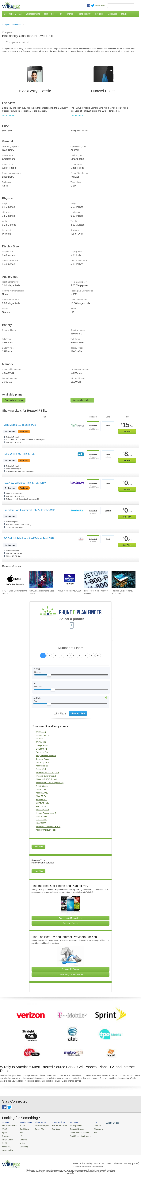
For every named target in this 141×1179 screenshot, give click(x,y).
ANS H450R (41, 806)
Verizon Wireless (8, 1125)
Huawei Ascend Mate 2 (46, 813)
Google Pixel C (42, 745)
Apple (20, 1125)
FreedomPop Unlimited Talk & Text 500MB (29, 510)
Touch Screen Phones (75, 1132)
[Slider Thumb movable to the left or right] (49, 676)
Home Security (84, 14)
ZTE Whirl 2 (41, 742)
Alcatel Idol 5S (42, 766)
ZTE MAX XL (41, 749)
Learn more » (8, 115)
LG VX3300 (41, 823)
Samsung (22, 1145)
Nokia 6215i (41, 769)
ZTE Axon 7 (41, 732)
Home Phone (50, 14)
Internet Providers (56, 1125)
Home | (76, 1161)
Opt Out (135, 1161)
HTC (20, 1132)
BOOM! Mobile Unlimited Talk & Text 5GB (28, 538)
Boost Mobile (7, 1149)
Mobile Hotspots (39, 1125)
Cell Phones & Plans (13, 14)
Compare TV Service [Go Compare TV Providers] (70, 969)
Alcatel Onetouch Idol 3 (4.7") (48, 826)
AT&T (4, 1129)
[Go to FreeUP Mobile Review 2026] (69, 579)
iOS (89, 1132)
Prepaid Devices (72, 1129)
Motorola (21, 1139)
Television (53, 1129)
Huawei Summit (43, 735)
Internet (70, 14)
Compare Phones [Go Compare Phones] (70, 923)
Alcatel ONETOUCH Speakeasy (49, 783)
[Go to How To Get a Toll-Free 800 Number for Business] (96, 579)
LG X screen (41, 816)
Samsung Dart (42, 752)
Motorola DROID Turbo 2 (46, 779)
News (97, 5)
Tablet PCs (37, 1129)
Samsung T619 (42, 803)
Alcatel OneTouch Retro (46, 830)
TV (61, 14)
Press (104, 5)
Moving (124, 14)
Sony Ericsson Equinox (46, 756)
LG (19, 1135)
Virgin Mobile (7, 1139)
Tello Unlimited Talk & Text (19, 453)
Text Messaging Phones (75, 1135)
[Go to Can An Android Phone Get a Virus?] (41, 579)
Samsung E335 (42, 810)
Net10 (4, 1142)
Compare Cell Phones (11, 25)
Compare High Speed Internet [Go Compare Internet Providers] (70, 974)
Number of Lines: (70, 648)
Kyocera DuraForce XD (46, 776)
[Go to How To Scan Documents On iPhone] (14, 579)
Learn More (39, 847)
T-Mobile (5, 1135)
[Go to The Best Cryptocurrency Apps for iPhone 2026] (123, 579)
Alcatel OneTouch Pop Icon (47, 772)
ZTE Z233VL (41, 820)
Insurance (99, 14)
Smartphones (71, 1125)
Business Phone (33, 14)
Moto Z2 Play (41, 796)
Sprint (4, 1132)
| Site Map (127, 1161)
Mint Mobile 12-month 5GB (19, 424)
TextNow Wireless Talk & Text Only (24, 482)
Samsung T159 (42, 762)
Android (91, 1125)
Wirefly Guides (106, 1123)
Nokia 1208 (41, 789)
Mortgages (112, 14)
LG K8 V (39, 739)
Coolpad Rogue (42, 759)
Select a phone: (71, 619)
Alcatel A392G (42, 793)
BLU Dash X (41, 799)
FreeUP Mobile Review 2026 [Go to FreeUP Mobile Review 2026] (69, 591)
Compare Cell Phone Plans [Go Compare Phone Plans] (70, 918)
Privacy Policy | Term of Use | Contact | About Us (101, 1161)
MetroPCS (6, 1145)
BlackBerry (22, 1129)
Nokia (20, 1142)
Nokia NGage (42, 786)
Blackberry (92, 1129)
